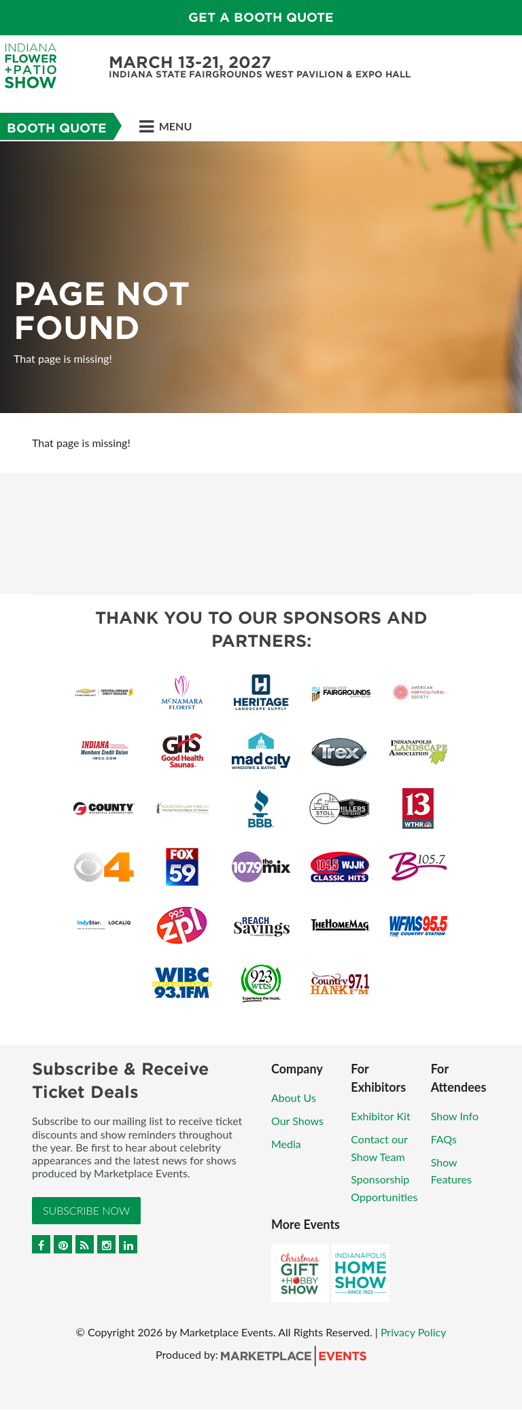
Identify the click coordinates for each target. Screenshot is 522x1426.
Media (286, 1143)
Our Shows (297, 1120)
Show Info (454, 1115)
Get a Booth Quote (261, 17)
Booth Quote (57, 128)
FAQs (444, 1139)
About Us (293, 1097)
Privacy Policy (414, 1331)
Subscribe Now (86, 1210)
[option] (261, 277)
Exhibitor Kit (380, 1115)
